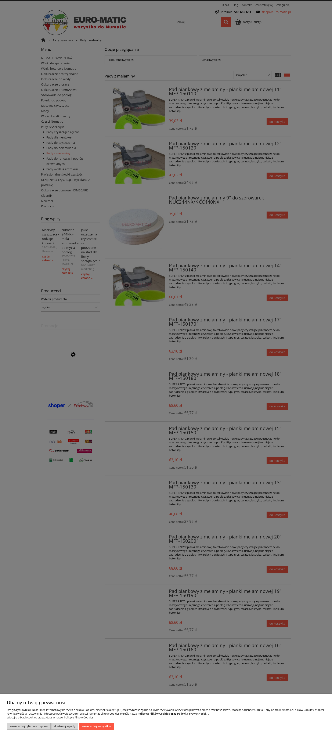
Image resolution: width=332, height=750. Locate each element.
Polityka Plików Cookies (154, 713)
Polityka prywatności (191, 713)
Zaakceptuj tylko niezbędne (29, 726)
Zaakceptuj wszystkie (96, 726)
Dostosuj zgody (64, 726)
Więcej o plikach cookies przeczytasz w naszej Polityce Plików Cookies (50, 717)
